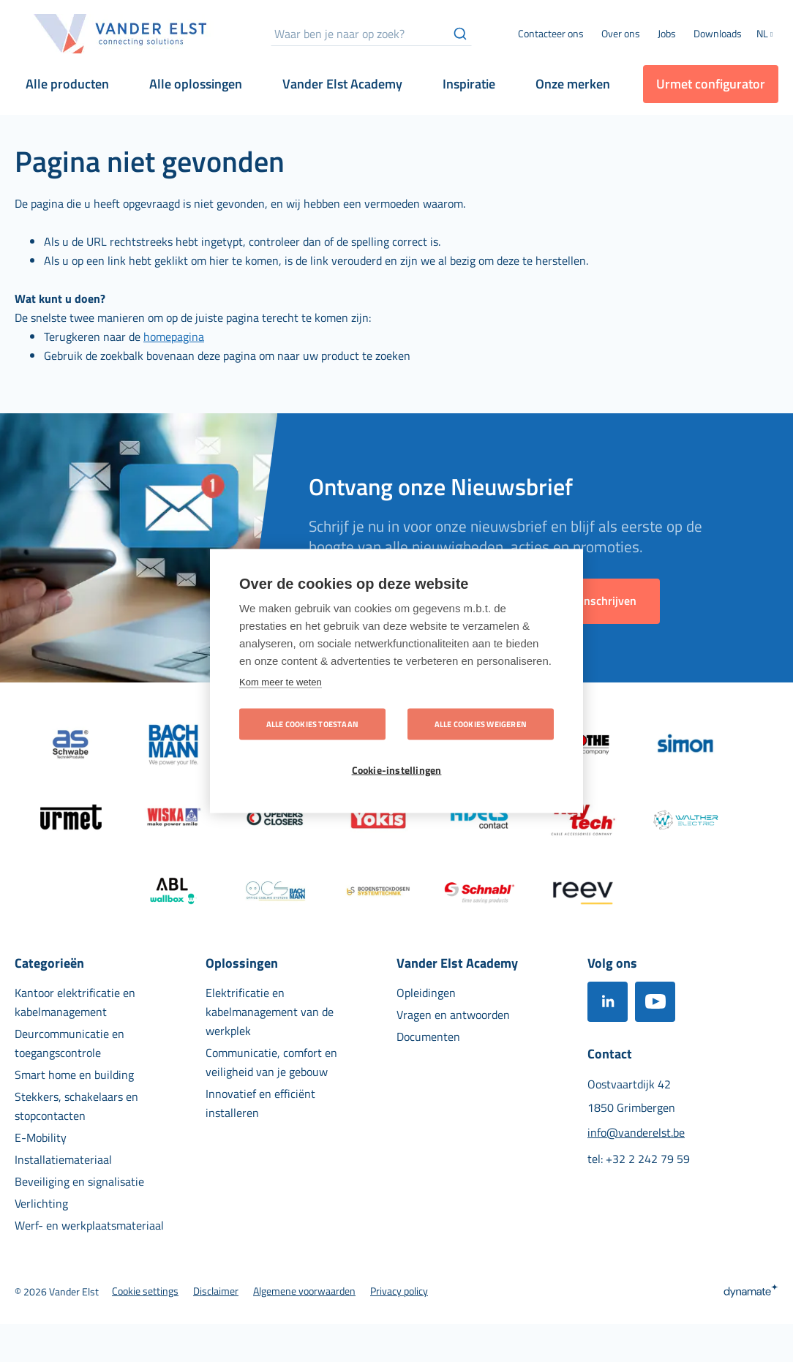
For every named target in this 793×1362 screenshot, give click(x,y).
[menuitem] (620, 34)
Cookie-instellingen (397, 770)
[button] (767, 35)
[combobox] (371, 33)
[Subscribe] (608, 601)
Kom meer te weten (280, 682)
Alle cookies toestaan (312, 724)
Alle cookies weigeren (481, 724)
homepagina (173, 336)
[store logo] (121, 33)
